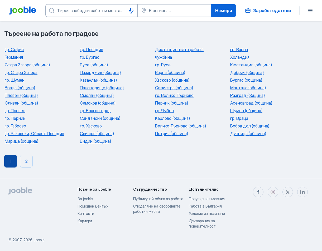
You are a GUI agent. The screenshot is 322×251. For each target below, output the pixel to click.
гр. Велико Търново (174, 95)
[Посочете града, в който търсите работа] (174, 10)
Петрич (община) (171, 133)
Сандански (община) (100, 118)
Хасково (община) (172, 80)
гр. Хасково (91, 126)
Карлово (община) (172, 118)
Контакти (86, 213)
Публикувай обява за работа (158, 198)
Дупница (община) (248, 133)
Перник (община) (171, 103)
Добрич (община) (247, 72)
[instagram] (273, 192)
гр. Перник (15, 118)
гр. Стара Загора (21, 72)
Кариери (85, 221)
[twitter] (287, 192)
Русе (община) (94, 64)
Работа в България (205, 206)
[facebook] (258, 192)
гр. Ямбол (164, 110)
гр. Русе (163, 64)
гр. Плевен (15, 110)
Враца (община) (20, 87)
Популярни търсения (207, 198)
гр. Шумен (15, 80)
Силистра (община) (174, 87)
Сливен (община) (21, 103)
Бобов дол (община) (249, 126)
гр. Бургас (89, 57)
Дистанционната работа (179, 49)
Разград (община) (247, 95)
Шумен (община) (246, 110)
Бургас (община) (246, 80)
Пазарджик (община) (100, 72)
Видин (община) (95, 141)
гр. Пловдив (91, 49)
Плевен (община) (21, 95)
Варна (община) (170, 72)
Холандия (239, 57)
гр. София (14, 49)
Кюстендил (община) (251, 64)
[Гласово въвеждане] (131, 10)
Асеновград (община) (251, 103)
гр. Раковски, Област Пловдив (34, 133)
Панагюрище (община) (102, 87)
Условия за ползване (207, 213)
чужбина (163, 57)
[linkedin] (302, 192)
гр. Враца (239, 118)
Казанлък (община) (98, 80)
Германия (14, 57)
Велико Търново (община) (180, 126)
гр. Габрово (15, 126)
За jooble (85, 198)
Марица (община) (21, 141)
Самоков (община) (98, 103)
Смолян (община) (97, 95)
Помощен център (93, 206)
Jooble (39, 240)
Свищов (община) (97, 133)
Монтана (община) (248, 87)
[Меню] (310, 10)
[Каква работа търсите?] (91, 10)
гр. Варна (239, 49)
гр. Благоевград (95, 110)
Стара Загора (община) (27, 64)
